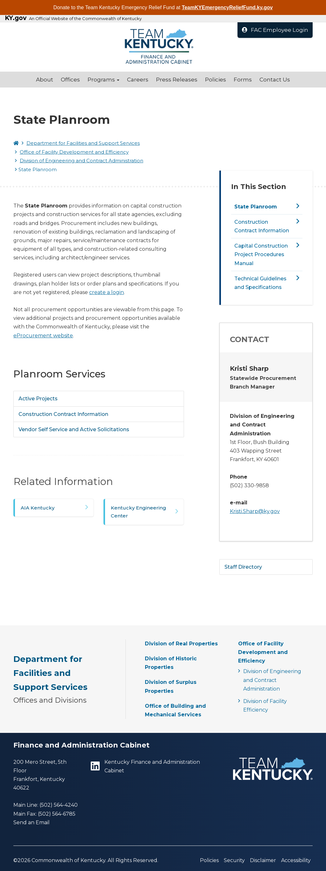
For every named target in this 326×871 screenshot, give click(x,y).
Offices (70, 79)
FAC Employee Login (275, 30)
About (44, 79)
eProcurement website (43, 336)
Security (234, 860)
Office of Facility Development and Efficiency (74, 152)
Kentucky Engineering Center (138, 512)
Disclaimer (263, 860)
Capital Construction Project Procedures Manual (261, 254)
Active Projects (38, 399)
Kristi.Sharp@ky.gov (255, 511)
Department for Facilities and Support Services (83, 143)
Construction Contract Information (63, 414)
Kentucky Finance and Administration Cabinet (145, 766)
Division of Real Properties (181, 644)
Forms (243, 79)
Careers (137, 79)
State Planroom (255, 207)
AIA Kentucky (37, 508)
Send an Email (31, 822)
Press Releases (176, 79)
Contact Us (274, 79)
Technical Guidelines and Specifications (260, 283)
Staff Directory (243, 567)
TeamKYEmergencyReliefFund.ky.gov (227, 7)
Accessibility (296, 860)
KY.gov (15, 18)
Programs (103, 79)
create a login (106, 292)
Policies (215, 79)
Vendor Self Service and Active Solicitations (73, 429)
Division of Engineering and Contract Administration (81, 161)
